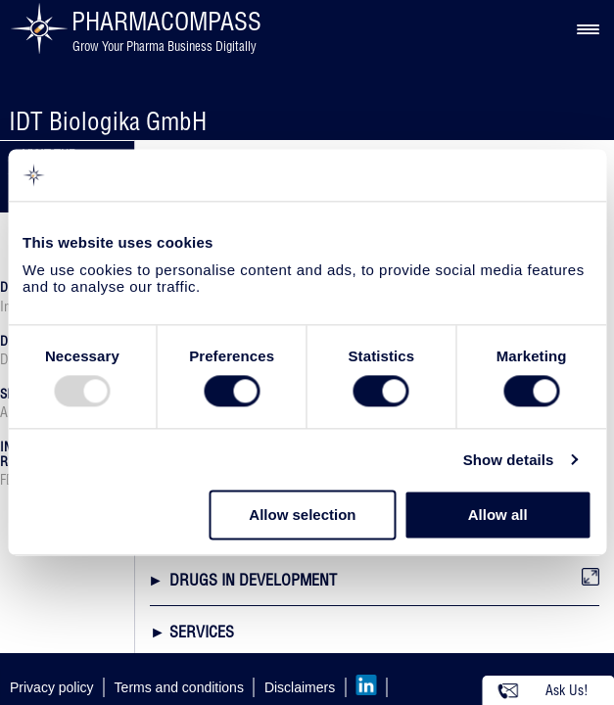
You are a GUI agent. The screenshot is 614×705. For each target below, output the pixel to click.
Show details (508, 459)
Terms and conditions (179, 687)
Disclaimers (299, 687)
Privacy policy (52, 687)
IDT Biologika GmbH (108, 121)
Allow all (498, 515)
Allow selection (302, 515)
